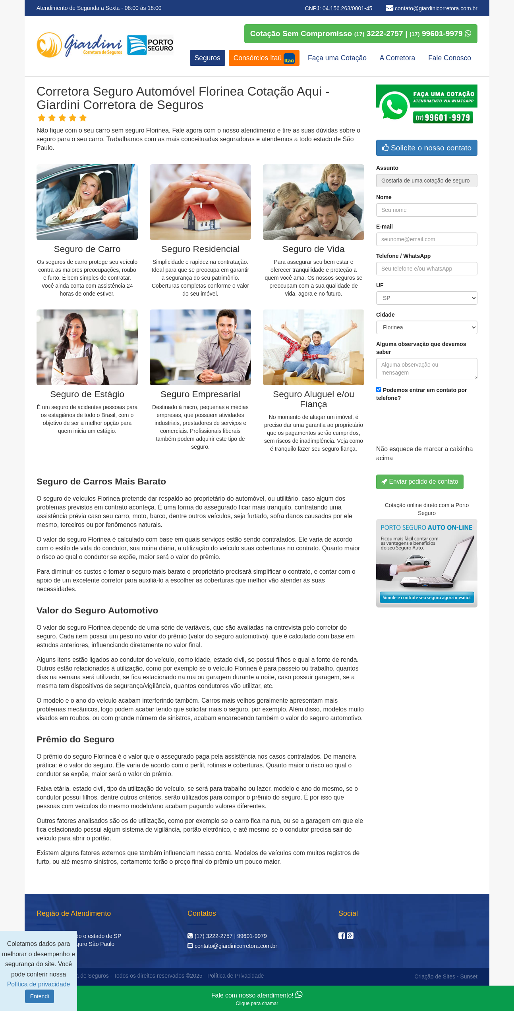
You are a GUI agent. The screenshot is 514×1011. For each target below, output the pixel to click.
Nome (384, 197)
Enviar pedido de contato (419, 481)
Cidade (385, 314)
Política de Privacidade (235, 976)
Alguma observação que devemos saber (421, 348)
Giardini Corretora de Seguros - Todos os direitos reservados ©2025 (119, 976)
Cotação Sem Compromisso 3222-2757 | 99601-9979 (360, 33)
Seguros (207, 58)
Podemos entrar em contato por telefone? (421, 394)
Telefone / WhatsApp (403, 256)
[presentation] (436, 425)
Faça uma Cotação (337, 58)
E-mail (384, 226)
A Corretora (397, 58)
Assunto (387, 168)
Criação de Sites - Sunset (445, 976)
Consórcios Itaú (264, 58)
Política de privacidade (38, 984)
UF (380, 285)
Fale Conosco (449, 58)
